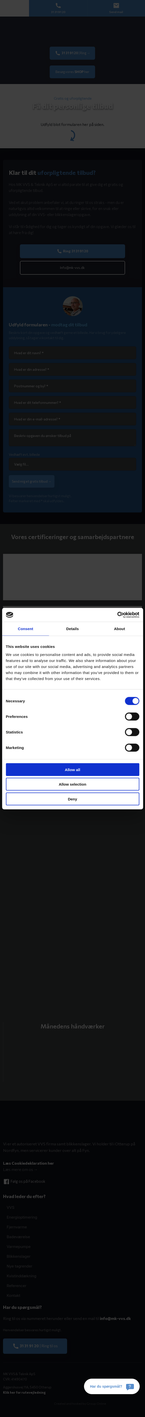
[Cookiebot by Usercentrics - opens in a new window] (117, 615)
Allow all (72, 769)
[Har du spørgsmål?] (112, 1386)
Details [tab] (72, 629)
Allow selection (72, 784)
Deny (72, 799)
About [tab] (119, 629)
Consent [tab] (25, 629)
